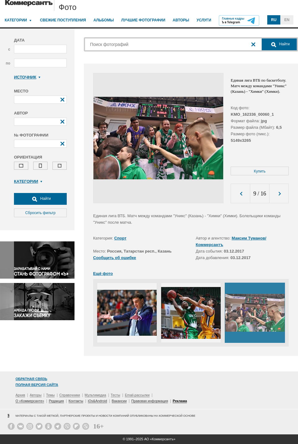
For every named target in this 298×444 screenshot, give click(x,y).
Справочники (69, 395)
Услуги (203, 20)
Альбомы (103, 20)
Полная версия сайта (37, 385)
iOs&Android (97, 401)
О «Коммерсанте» (30, 401)
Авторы (181, 20)
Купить (260, 171)
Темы (50, 395)
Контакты (76, 401)
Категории (16, 20)
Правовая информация (149, 401)
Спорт (120, 238)
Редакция (56, 401)
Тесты (115, 395)
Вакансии (119, 401)
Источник (27, 77)
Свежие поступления (63, 20)
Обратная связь (31, 379)
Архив (20, 395)
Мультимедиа (95, 395)
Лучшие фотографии (143, 20)
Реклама (180, 401)
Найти (40, 199)
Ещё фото (103, 273)
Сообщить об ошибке (114, 257)
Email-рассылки (137, 395)
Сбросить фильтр (40, 213)
